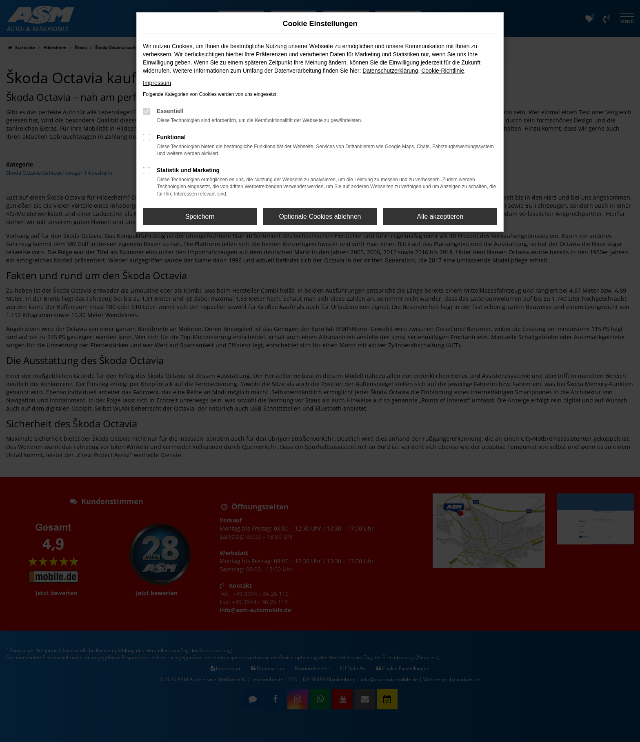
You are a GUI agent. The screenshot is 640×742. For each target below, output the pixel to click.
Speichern (200, 216)
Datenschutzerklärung (390, 70)
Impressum (157, 83)
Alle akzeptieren (440, 216)
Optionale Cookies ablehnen (320, 216)
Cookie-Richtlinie (442, 70)
